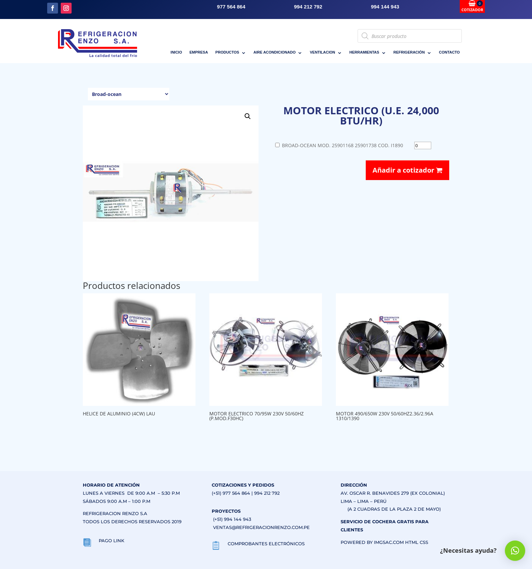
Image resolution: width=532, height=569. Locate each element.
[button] (248, 116)
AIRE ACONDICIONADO (274, 52)
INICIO (176, 52)
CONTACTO (449, 52)
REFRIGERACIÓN (409, 52)
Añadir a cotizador (407, 170)
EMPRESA (198, 52)
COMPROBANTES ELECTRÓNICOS (266, 543)
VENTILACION (322, 52)
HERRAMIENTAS (364, 52)
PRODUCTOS (227, 52)
